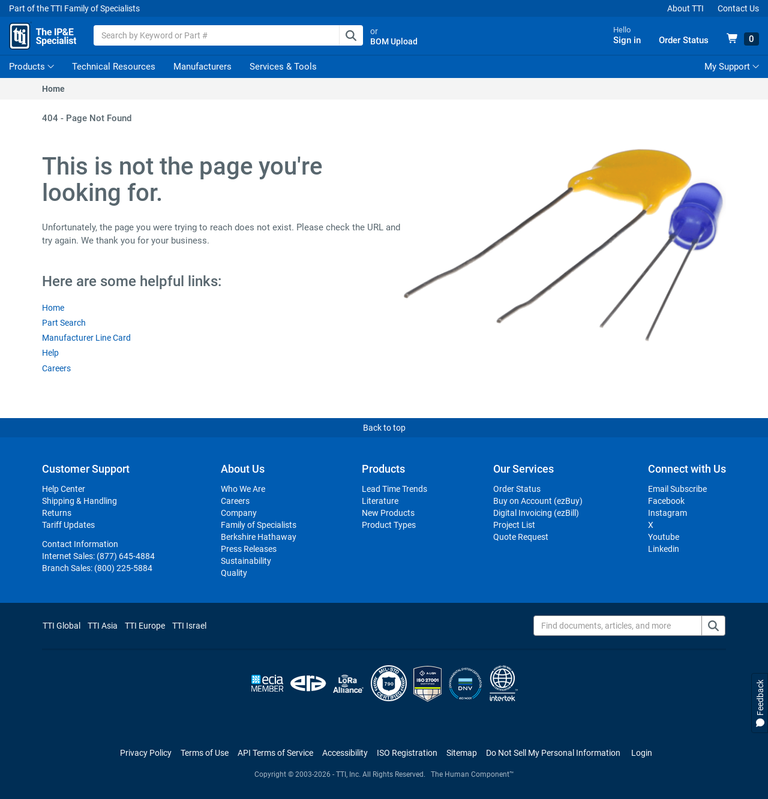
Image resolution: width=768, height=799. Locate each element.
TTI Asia (103, 626)
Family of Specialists (258, 525)
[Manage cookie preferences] (553, 753)
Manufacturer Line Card (86, 338)
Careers (56, 369)
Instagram (667, 513)
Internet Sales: (98, 556)
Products (27, 67)
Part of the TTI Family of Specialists (74, 8)
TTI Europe (145, 626)
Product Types (389, 525)
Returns (56, 513)
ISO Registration (407, 753)
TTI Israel (189, 626)
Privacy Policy (146, 753)
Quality (234, 573)
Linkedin (663, 549)
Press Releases (249, 549)
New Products (388, 513)
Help (50, 354)
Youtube (663, 537)
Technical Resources (113, 67)
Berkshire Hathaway (258, 537)
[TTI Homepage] (43, 36)
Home (53, 89)
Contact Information (80, 544)
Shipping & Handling (79, 501)
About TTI (685, 8)
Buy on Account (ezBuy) (538, 501)
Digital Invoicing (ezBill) (536, 513)
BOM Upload (396, 42)
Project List (514, 525)
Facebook (666, 501)
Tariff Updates (68, 525)
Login (641, 753)
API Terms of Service (275, 753)
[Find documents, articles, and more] (629, 626)
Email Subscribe (677, 489)
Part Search (64, 323)
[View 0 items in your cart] (743, 39)
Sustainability (246, 561)
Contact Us (738, 8)
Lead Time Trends (394, 489)
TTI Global (61, 626)
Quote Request (520, 537)
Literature (380, 501)
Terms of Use (205, 753)
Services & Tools (283, 67)
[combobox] (230, 36)
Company (239, 513)
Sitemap (461, 753)
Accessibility (345, 753)
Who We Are (243, 489)
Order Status (517, 489)
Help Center (63, 489)
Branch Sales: (97, 568)
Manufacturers (202, 67)
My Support (731, 67)
